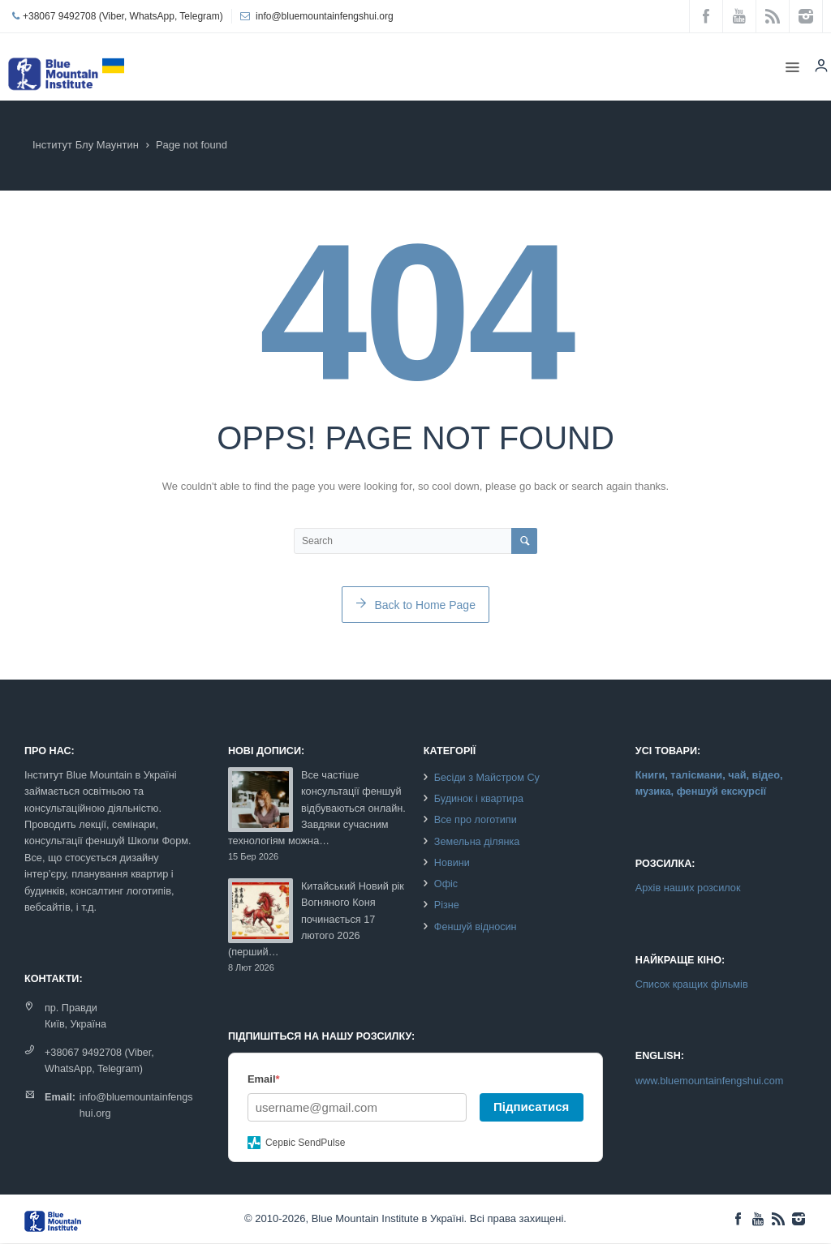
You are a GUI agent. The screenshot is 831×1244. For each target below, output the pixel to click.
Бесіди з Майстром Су (487, 777)
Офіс (446, 884)
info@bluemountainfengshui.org (325, 16)
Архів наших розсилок (688, 888)
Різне (446, 905)
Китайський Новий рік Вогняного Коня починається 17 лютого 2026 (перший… (316, 919)
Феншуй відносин (475, 927)
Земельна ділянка (476, 841)
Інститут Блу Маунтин (85, 145)
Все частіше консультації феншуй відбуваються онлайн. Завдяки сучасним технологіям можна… (317, 808)
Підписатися (531, 1106)
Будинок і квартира (478, 798)
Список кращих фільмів (691, 984)
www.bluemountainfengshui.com (709, 1081)
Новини (452, 863)
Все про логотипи (475, 820)
